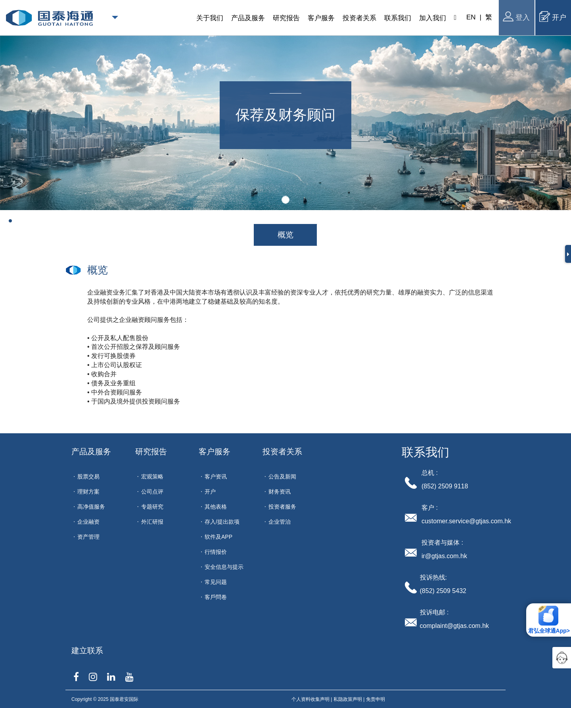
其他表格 (216, 506)
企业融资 (88, 522)
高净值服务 (91, 506)
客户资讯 (216, 476)
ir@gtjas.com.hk (444, 556)
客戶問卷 (216, 597)
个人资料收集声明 (310, 699)
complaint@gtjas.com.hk (454, 625)
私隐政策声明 (347, 699)
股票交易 (88, 476)
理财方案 (88, 491)
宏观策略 (152, 476)
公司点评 (152, 491)
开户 (552, 16)
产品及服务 (91, 451)
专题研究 (152, 506)
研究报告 (151, 451)
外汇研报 (152, 522)
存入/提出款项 (222, 522)
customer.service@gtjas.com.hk (466, 521)
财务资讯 (279, 491)
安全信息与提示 (224, 567)
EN (471, 17)
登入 (516, 16)
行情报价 (216, 552)
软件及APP (218, 537)
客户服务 (214, 451)
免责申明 (375, 699)
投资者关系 (282, 451)
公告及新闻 (282, 476)
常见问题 (216, 582)
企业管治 (279, 522)
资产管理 (88, 537)
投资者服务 (282, 506)
